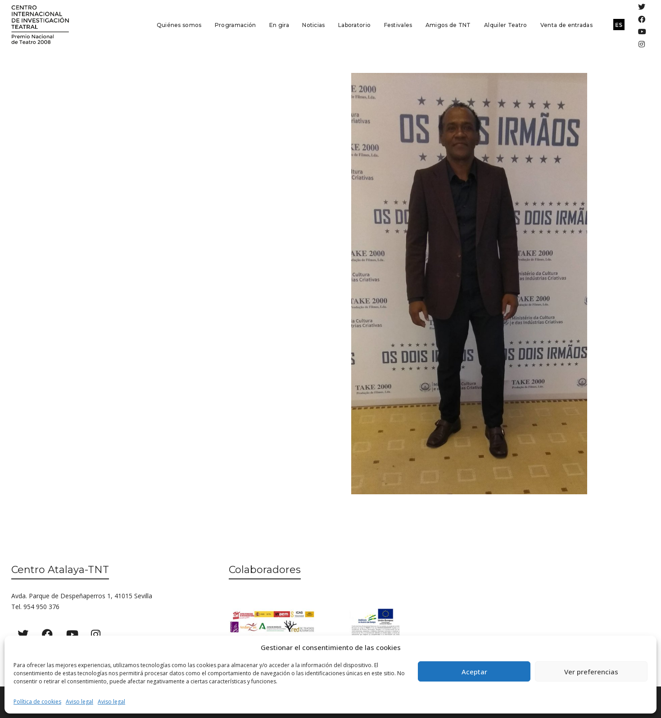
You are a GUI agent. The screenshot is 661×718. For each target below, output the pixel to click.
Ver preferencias (591, 671)
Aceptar (474, 671)
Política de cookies (37, 701)
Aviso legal (79, 701)
